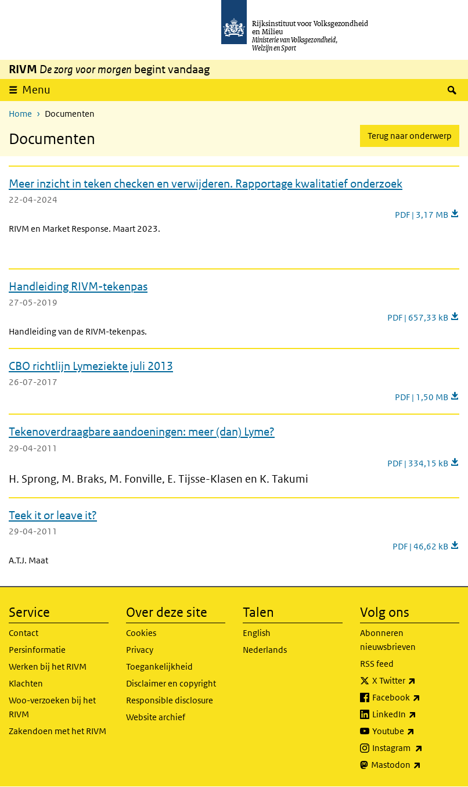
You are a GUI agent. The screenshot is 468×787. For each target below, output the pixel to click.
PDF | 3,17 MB (427, 214)
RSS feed (377, 663)
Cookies (141, 632)
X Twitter (416, 681)
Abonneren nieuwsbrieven (388, 639)
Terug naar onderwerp (410, 135)
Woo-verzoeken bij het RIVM (52, 707)
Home (20, 113)
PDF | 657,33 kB (423, 317)
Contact (23, 632)
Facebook (416, 698)
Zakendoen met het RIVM (57, 730)
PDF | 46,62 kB (426, 546)
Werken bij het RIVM (48, 666)
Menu (40, 89)
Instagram (416, 748)
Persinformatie (37, 649)
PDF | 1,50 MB (427, 397)
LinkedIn (416, 714)
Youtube (416, 731)
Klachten (26, 683)
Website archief (155, 717)
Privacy (139, 649)
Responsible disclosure (169, 700)
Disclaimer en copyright (171, 683)
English (257, 632)
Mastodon (415, 765)
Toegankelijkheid (159, 666)
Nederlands (265, 649)
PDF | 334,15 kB (423, 463)
